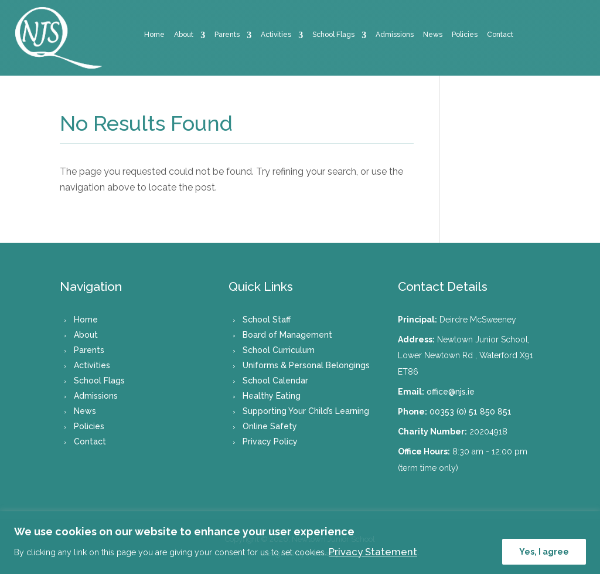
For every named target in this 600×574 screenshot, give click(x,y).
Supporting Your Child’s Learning (306, 411)
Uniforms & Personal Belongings (306, 365)
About (183, 35)
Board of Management (287, 334)
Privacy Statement (373, 552)
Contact (500, 35)
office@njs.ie (451, 391)
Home (154, 35)
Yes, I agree (544, 551)
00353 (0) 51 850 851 (470, 411)
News (432, 35)
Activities (276, 35)
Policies (465, 35)
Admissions (395, 35)
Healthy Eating (272, 395)
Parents (227, 35)
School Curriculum (279, 350)
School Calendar (275, 380)
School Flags (333, 35)
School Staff (267, 319)
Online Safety (270, 426)
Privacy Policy (270, 441)
